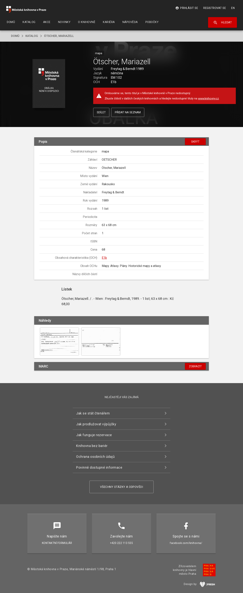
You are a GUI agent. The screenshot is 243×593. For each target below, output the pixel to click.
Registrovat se (214, 8)
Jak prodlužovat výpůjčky (96, 424)
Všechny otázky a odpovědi (121, 487)
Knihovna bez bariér (92, 446)
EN (233, 8)
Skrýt (195, 141)
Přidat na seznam (128, 112)
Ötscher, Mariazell (59, 36)
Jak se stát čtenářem (93, 413)
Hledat (222, 22)
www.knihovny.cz (208, 98)
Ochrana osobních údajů (95, 457)
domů (15, 36)
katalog (31, 36)
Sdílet (101, 112)
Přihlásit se (186, 8)
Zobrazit (195, 366)
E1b (104, 258)
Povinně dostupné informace (99, 467)
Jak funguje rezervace (94, 435)
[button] (49, 84)
